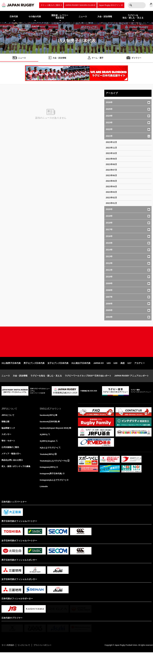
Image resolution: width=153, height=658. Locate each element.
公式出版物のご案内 (10, 452)
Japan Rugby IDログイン (109, 5)
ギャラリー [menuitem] (136, 58)
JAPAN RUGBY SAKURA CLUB (79, 5)
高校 (122, 367)
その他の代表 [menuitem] (34, 16)
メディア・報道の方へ (11, 459)
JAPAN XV (98, 367)
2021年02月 (111, 197)
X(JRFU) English (48, 445)
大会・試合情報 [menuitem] (104, 16)
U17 (129, 367)
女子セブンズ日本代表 (58, 367)
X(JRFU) (44, 439)
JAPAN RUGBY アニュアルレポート (131, 380)
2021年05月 (111, 181)
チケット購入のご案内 (50, 5)
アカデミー (139, 367)
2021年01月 (111, 203)
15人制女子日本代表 (81, 367)
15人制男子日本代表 (20, 26)
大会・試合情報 (20, 380)
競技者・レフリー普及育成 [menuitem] (59, 16)
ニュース (5, 380)
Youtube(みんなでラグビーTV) (54, 465)
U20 (115, 367)
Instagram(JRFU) (48, 472)
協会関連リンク (8, 432)
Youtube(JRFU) (47, 459)
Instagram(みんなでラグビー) (54, 485)
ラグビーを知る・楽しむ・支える (46, 380)
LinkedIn (44, 492)
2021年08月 (111, 164)
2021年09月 (111, 159)
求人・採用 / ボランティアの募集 (17, 472)
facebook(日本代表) (49, 426)
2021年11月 (111, 147)
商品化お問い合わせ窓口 (13, 465)
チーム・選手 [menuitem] (97, 58)
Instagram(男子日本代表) (52, 478)
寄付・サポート (8, 445)
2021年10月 (111, 153)
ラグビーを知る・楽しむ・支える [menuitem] (133, 16)
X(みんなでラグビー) (49, 452)
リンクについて (25, 651)
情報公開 (5, 426)
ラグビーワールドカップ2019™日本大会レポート (88, 380)
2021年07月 (111, 170)
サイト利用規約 (8, 651)
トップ (5, 26)
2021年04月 (111, 186)
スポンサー (6, 439)
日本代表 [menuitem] (14, 16)
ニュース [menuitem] (83, 16)
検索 (131, 5)
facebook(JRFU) (48, 419)
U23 (109, 367)
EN (151, 6)
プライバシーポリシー (46, 651)
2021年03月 (111, 192)
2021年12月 (111, 142)
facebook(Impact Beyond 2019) (55, 432)
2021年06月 (111, 175)
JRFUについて (8, 419)
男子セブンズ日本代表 (34, 367)
